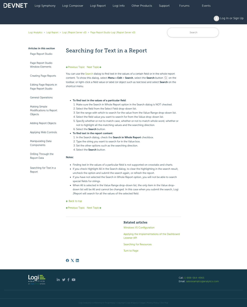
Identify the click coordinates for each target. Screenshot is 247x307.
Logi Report (98, 5)
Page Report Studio (41, 53)
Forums (184, 5)
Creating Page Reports (43, 75)
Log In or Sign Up (229, 18)
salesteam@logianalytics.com (202, 281)
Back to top (74, 201)
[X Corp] (72, 260)
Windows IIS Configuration (139, 227)
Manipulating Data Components (40, 143)
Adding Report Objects (43, 123)
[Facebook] (67, 260)
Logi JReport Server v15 (74, 32)
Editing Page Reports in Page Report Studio (43, 86)
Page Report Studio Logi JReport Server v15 (112, 32)
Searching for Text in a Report (43, 169)
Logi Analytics (35, 32)
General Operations (41, 97)
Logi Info (119, 5)
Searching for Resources (138, 244)
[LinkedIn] (77, 260)
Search (89, 73)
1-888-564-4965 (194, 277)
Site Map (164, 303)
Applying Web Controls (43, 132)
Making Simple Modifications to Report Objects (43, 110)
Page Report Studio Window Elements (41, 64)
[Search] (193, 32)
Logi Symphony (45, 5)
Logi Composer (72, 5)
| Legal (142, 303)
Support (164, 5)
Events (206, 5)
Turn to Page (131, 250)
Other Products (142, 5)
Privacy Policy (153, 303)
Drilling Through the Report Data (42, 155)
